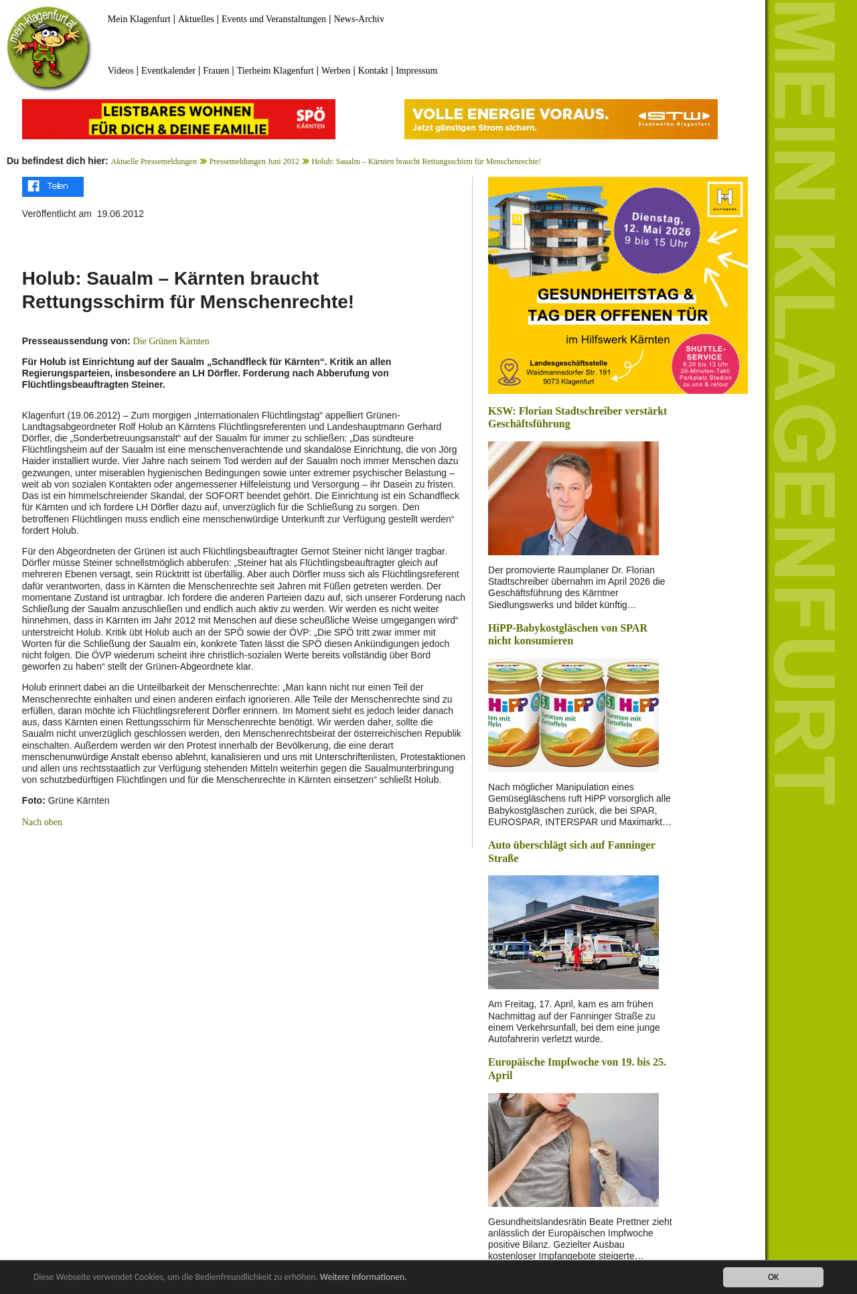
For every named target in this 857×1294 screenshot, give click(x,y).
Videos (121, 71)
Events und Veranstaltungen (274, 19)
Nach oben (42, 822)
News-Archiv (359, 19)
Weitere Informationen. (363, 1277)
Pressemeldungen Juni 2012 (254, 161)
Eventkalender (168, 71)
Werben (335, 71)
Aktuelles (196, 19)
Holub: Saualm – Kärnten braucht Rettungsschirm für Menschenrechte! (426, 161)
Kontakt (373, 71)
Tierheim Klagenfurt (275, 71)
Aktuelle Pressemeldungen (154, 161)
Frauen (216, 71)
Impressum (416, 71)
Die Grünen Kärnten (171, 341)
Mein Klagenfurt (139, 19)
